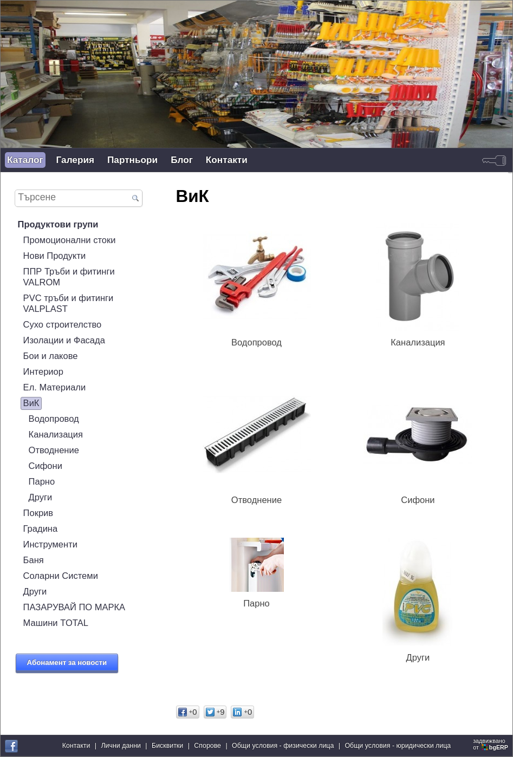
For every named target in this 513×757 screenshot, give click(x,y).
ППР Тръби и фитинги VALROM (69, 277)
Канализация (56, 434)
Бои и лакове (50, 356)
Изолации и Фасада (64, 340)
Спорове (207, 745)
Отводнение (54, 450)
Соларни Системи (60, 576)
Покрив (38, 513)
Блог (182, 159)
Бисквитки (167, 745)
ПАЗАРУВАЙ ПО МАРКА (74, 607)
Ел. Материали (54, 387)
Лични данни (120, 745)
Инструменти (50, 544)
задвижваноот (491, 744)
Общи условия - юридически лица (398, 745)
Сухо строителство (62, 324)
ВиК (31, 403)
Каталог (25, 159)
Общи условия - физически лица (283, 745)
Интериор (43, 372)
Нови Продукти (54, 256)
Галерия (75, 159)
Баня (33, 560)
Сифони (45, 466)
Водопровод (54, 419)
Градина (40, 529)
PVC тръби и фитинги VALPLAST (68, 303)
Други (41, 497)
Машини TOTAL (55, 623)
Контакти (227, 159)
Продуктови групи (58, 224)
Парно (42, 482)
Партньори (132, 159)
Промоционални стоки (69, 240)
